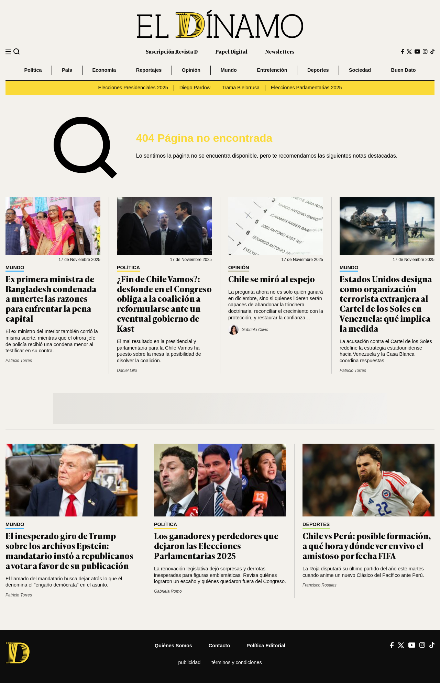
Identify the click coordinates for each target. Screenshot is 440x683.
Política (33, 70)
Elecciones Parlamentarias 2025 (306, 87)
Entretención (272, 70)
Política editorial (265, 645)
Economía (104, 70)
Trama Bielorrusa (241, 87)
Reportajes (149, 70)
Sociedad (360, 70)
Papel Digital (232, 51)
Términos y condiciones (236, 662)
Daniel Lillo (127, 370)
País (67, 70)
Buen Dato (403, 70)
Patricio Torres (19, 360)
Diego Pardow (194, 87)
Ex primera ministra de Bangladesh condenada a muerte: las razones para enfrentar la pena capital (51, 298)
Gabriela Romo (168, 591)
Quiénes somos (173, 645)
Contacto (219, 645)
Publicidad (189, 662)
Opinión (191, 70)
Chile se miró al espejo (271, 279)
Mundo (229, 70)
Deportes (318, 70)
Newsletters (279, 51)
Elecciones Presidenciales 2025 (133, 87)
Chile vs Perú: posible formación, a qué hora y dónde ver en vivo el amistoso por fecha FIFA (366, 545)
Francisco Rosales (319, 585)
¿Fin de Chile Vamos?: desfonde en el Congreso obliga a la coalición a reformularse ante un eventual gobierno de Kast (164, 303)
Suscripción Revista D (172, 51)
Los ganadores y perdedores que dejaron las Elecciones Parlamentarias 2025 (216, 545)
